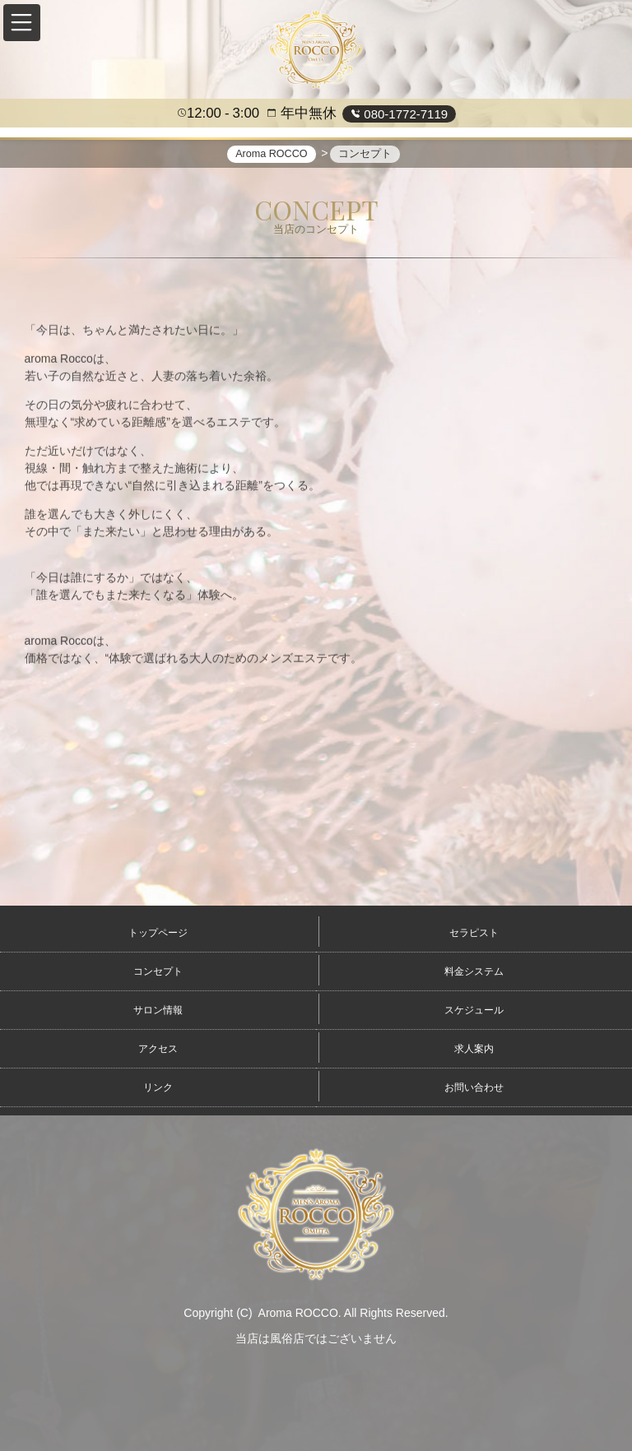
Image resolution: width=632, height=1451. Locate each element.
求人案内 (474, 1049)
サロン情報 (158, 1010)
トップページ (158, 933)
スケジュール (474, 1010)
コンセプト (158, 971)
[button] (21, 22)
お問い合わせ (474, 1087)
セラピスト (474, 933)
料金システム (474, 971)
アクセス (158, 1049)
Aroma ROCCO (298, 1312)
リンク (158, 1087)
